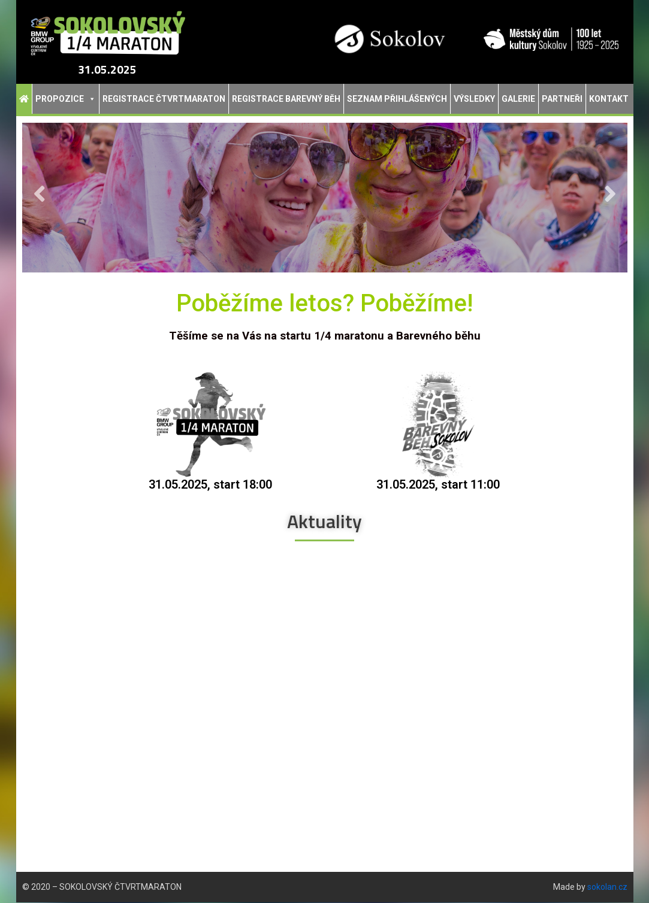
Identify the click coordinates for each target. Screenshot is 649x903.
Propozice (65, 99)
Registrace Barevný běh (286, 99)
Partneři (562, 99)
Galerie (518, 99)
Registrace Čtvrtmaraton (163, 99)
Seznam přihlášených (397, 99)
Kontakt (609, 99)
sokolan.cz (607, 887)
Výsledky (474, 99)
